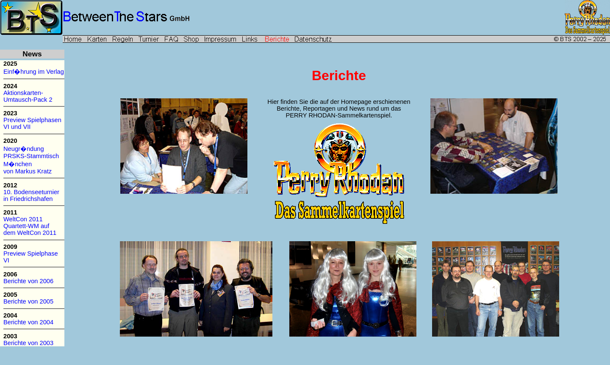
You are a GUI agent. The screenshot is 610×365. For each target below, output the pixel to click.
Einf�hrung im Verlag (33, 71)
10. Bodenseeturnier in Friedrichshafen (31, 195)
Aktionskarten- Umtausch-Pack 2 (28, 96)
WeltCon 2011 (23, 219)
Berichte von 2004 (28, 322)
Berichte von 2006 (28, 281)
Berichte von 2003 (28, 343)
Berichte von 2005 (28, 301)
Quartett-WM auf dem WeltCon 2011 (30, 229)
